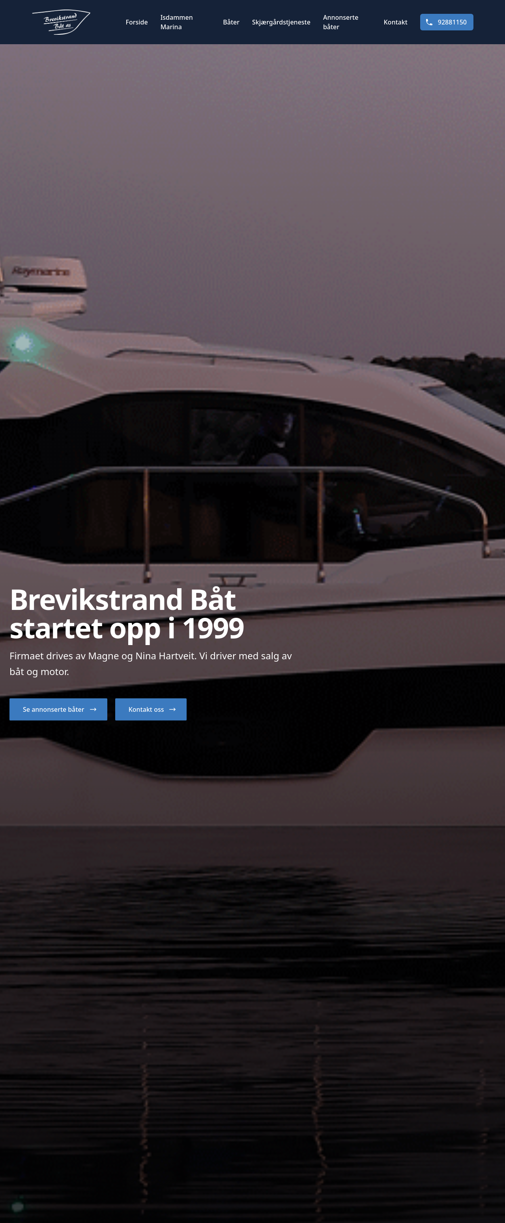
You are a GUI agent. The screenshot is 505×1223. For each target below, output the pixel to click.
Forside (136, 22)
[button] (58, 709)
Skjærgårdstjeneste (281, 22)
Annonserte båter (340, 22)
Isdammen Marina (177, 22)
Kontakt (396, 22)
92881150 (446, 22)
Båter (231, 22)
